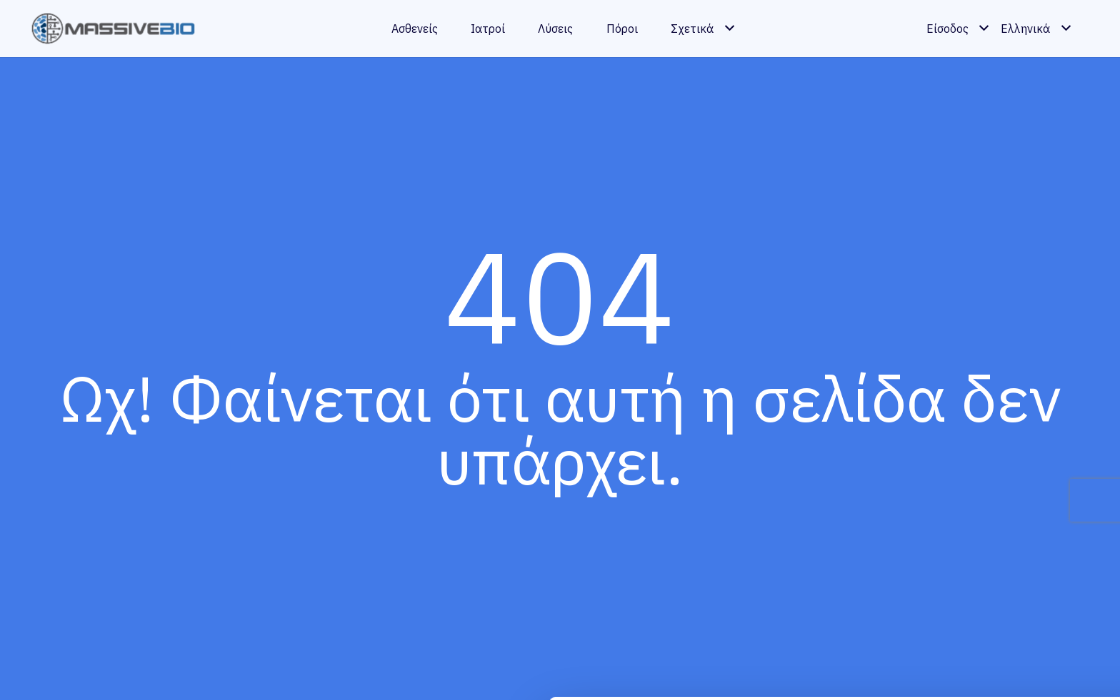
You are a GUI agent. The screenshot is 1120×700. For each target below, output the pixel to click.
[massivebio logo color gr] (113, 29)
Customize (1001, 630)
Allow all (1001, 584)
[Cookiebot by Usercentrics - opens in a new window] (92, 672)
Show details (220, 672)
